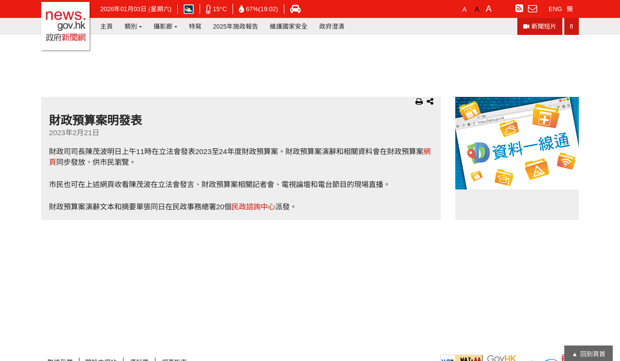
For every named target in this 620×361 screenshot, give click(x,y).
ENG (555, 9)
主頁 (106, 26)
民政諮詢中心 (253, 207)
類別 (130, 26)
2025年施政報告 (235, 26)
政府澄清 (331, 26)
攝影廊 (163, 26)
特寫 (195, 26)
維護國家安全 (289, 26)
